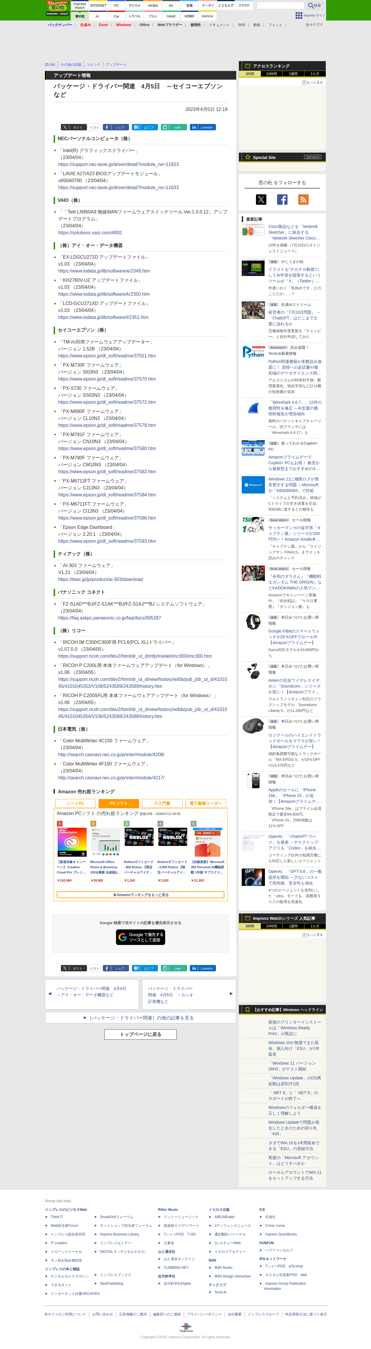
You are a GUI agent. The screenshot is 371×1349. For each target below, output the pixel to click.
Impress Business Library (119, 1234)
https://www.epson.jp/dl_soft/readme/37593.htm (107, 541)
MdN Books (223, 1268)
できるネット (61, 1285)
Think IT (57, 1217)
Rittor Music (168, 1210)
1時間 (249, 74)
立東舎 (169, 1243)
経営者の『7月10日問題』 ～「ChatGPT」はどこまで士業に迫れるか (294, 318)
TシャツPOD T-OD (180, 1234)
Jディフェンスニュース (232, 1226)
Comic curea (275, 1226)
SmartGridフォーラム (116, 1217)
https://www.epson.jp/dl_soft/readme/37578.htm (107, 425)
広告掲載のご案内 (133, 1314)
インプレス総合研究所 (68, 1234)
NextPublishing (111, 1284)
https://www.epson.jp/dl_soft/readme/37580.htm (107, 448)
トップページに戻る (140, 1034)
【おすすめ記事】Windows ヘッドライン (288, 1010)
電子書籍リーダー (206, 803)
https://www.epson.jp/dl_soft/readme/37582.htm (107, 471)
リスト (94, 127)
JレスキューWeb (227, 1243)
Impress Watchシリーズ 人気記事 (284, 918)
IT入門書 (162, 803)
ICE (262, 1210)
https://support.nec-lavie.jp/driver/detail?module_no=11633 (118, 187)
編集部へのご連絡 (167, 1314)
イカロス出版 (219, 1210)
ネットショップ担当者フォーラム (126, 1226)
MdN (212, 1260)
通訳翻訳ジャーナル (230, 1234)
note (178, 127)
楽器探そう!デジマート (181, 1226)
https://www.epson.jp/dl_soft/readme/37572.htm (107, 402)
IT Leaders (59, 1243)
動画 (256, 25)
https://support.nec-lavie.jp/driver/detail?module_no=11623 (118, 164)
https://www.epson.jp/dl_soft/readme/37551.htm (107, 355)
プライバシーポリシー (204, 1314)
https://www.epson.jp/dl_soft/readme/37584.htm (107, 494)
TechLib (220, 1292)
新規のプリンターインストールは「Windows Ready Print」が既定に (294, 1028)
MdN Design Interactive (232, 1276)
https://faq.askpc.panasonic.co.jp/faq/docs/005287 (109, 617)
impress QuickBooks (281, 1234)
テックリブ (217, 1285)
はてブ (149, 127)
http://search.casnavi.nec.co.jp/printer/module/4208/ (111, 754)
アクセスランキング (271, 66)
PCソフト (119, 803)
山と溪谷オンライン (179, 1259)
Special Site (264, 157)
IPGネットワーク (272, 1259)
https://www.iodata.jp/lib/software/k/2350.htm (104, 294)
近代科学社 (166, 1276)
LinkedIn (207, 127)
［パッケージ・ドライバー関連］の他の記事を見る (140, 1017)
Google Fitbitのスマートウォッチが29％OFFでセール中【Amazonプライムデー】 (294, 637)
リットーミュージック (181, 1217)
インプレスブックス (115, 1275)
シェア (120, 127)
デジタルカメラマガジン (70, 1276)
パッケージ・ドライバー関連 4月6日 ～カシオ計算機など (170, 995)
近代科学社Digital (177, 1284)
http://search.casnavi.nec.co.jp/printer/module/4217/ (111, 777)
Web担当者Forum (64, 1226)
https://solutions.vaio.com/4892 (90, 232)
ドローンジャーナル (66, 1252)
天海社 (270, 1217)
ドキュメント (219, 25)
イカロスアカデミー (230, 1252)
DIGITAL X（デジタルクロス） (124, 1252)
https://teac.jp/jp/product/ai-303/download (100, 579)
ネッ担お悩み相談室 (66, 1260)
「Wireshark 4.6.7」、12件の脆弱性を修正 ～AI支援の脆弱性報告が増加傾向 (295, 408)
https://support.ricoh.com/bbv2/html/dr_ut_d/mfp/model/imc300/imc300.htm (135, 656)
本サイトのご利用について (65, 1314)
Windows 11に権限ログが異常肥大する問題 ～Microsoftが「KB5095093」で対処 (293, 485)
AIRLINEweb (224, 1217)
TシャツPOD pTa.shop (284, 1266)
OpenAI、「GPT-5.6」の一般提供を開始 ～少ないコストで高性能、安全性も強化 (295, 877)
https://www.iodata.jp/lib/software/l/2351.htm (103, 317)
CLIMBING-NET (176, 1268)
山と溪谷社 (166, 1252)
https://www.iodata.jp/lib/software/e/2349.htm (104, 270)
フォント (275, 25)
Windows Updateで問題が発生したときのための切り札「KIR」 (293, 1128)
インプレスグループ (263, 1314)
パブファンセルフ (279, 1250)
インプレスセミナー (115, 1243)
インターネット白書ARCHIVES (75, 1294)
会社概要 (235, 1314)
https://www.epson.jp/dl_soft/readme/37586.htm (107, 518)
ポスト (78, 127)
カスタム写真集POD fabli (286, 1275)
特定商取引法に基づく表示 (306, 1314)
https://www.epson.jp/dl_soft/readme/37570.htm (107, 378)
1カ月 (315, 74)
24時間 (271, 74)
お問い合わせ (102, 1314)
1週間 (293, 74)
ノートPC (75, 803)
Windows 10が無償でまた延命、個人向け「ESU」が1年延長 (294, 1048)
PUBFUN (266, 1243)
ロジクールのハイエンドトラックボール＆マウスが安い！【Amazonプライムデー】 (294, 741)
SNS (241, 25)
